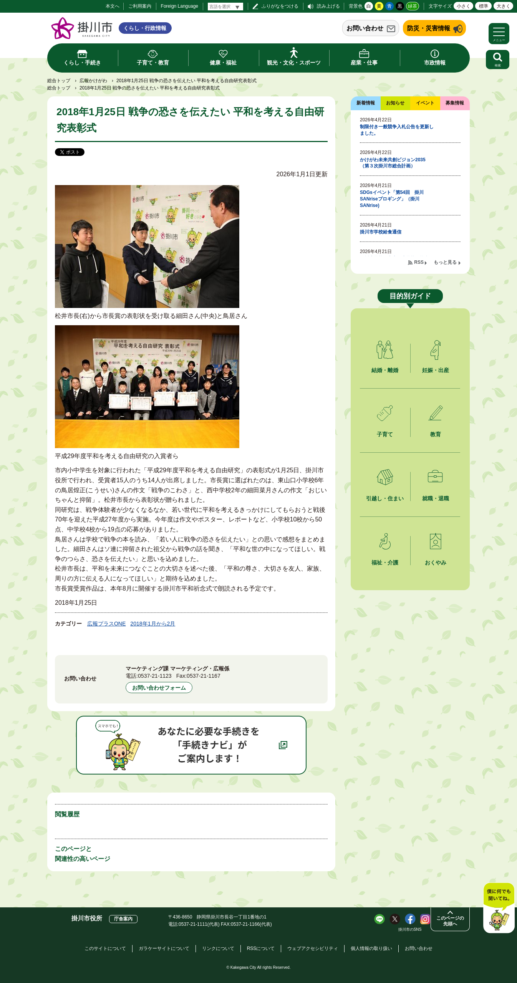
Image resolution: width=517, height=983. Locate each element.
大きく (503, 6)
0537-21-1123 (155, 676)
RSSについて (261, 948)
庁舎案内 (123, 919)
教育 (435, 434)
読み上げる (328, 6)
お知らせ (395, 103)
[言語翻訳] (225, 6)
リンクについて (218, 948)
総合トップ (58, 80)
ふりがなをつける (280, 6)
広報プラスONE (106, 624)
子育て (385, 434)
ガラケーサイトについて (164, 948)
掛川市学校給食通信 (380, 232)
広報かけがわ (93, 80)
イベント (425, 103)
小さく (464, 6)
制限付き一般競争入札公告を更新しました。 (397, 130)
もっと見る (445, 262)
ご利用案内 (139, 6)
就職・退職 (435, 498)
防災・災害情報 (428, 28)
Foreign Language (179, 6)
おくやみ (435, 562)
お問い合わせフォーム (159, 688)
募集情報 (455, 103)
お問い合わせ (364, 28)
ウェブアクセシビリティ (312, 948)
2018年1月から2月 (152, 624)
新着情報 (365, 103)
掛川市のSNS (410, 929)
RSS (419, 262)
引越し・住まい (385, 498)
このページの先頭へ (450, 921)
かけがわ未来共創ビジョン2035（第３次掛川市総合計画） (393, 163)
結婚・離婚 (384, 370)
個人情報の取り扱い (371, 948)
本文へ (112, 6)
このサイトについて (105, 948)
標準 (483, 6)
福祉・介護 (384, 562)
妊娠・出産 (435, 370)
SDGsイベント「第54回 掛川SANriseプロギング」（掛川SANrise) (392, 199)
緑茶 (412, 6)
